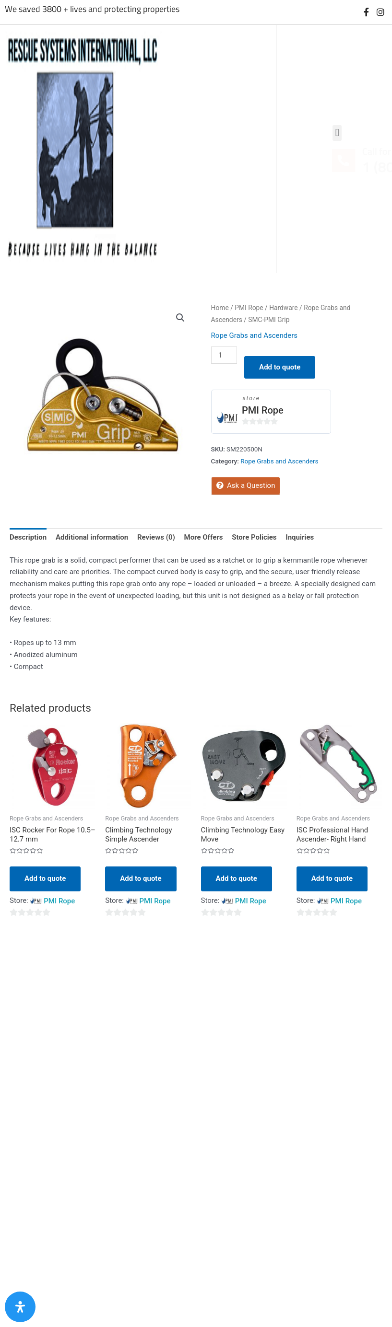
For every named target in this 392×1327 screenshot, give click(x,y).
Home (220, 308)
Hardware (283, 308)
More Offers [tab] (203, 537)
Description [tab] (28, 537)
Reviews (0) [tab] (156, 537)
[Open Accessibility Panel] (20, 1307)
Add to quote (279, 367)
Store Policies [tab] (254, 537)
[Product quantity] (224, 355)
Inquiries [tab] (299, 537)
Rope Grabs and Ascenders (254, 335)
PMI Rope (249, 308)
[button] (180, 317)
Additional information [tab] (92, 537)
